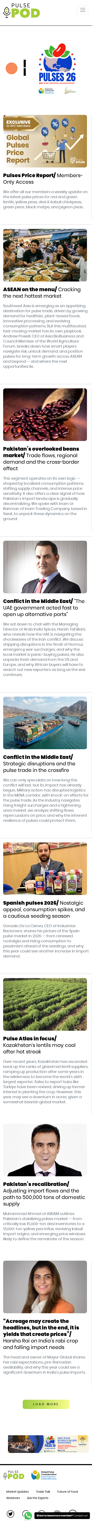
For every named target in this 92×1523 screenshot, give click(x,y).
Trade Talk (43, 1491)
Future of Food (67, 1491)
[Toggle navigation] (83, 10)
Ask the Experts (37, 1498)
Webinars (13, 1498)
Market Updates (17, 1491)
